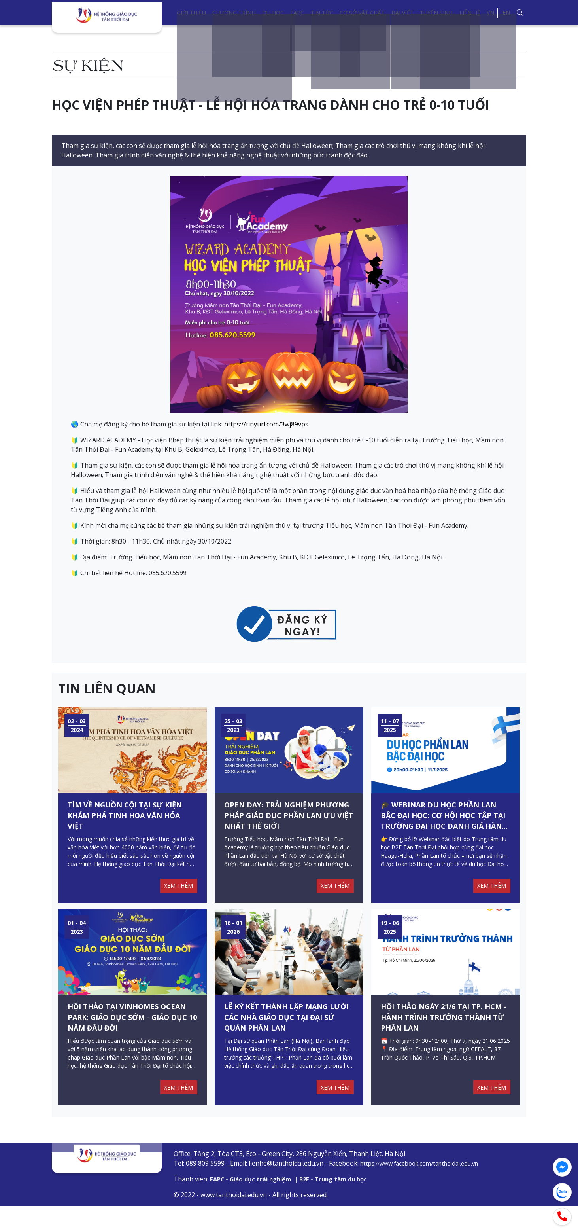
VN (490, 12)
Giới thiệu (191, 13)
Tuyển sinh (436, 13)
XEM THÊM (176, 898)
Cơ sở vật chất (362, 13)
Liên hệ (469, 13)
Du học (273, 13)
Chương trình (233, 13)
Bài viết (402, 13)
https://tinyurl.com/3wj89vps (266, 424)
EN (506, 12)
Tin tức (322, 13)
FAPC (297, 13)
